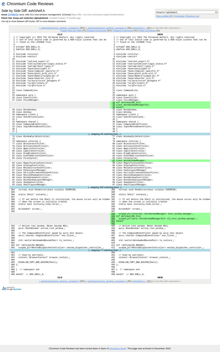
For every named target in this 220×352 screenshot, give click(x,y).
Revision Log (192, 16)
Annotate (179, 16)
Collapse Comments (123, 30)
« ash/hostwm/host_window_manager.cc (106, 28)
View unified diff (164, 16)
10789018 (13, 14)
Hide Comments (147, 30)
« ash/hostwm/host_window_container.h (59, 28)
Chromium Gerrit (117, 348)
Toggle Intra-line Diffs (71, 30)
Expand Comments (97, 30)
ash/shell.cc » (140, 28)
